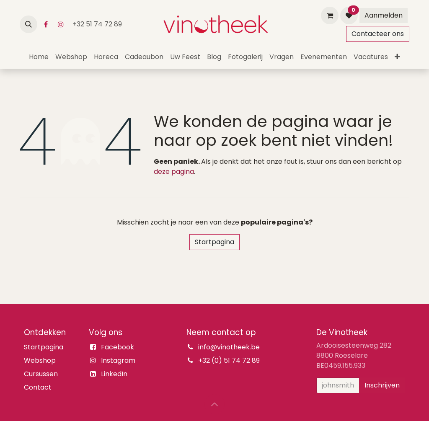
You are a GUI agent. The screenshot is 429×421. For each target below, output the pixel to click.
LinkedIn (114, 374)
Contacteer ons (377, 34)
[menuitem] (39, 57)
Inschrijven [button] (382, 385)
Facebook (117, 347)
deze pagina (174, 171)
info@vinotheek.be (229, 347)
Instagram (118, 360)
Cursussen (41, 374)
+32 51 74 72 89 (98, 24)
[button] (28, 24)
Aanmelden (383, 15)
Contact (38, 387)
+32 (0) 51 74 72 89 (229, 360)
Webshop (40, 360)
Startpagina (214, 242)
